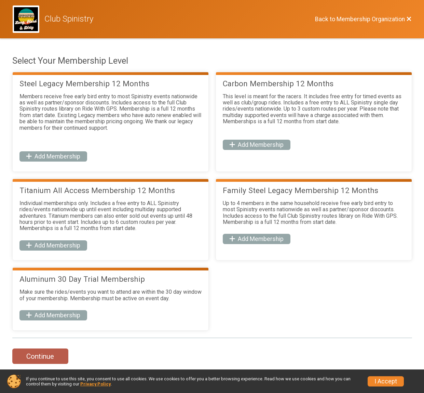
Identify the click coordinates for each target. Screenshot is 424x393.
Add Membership (53, 156)
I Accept (385, 381)
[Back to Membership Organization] (363, 19)
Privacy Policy (95, 383)
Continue (40, 356)
